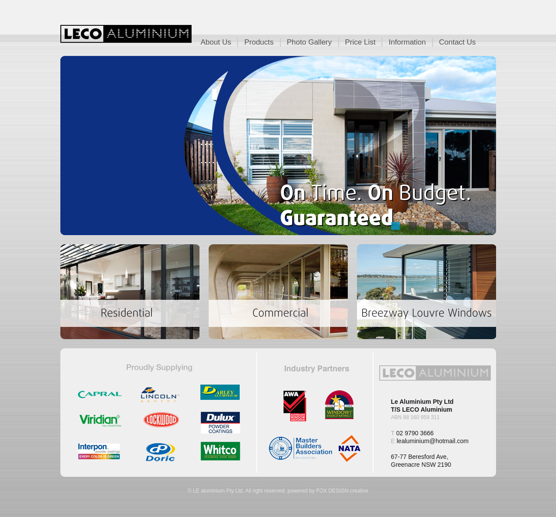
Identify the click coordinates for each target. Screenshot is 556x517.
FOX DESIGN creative (342, 491)
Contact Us (457, 42)
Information (407, 42)
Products (258, 42)
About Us (216, 42)
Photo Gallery (309, 42)
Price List (360, 42)
